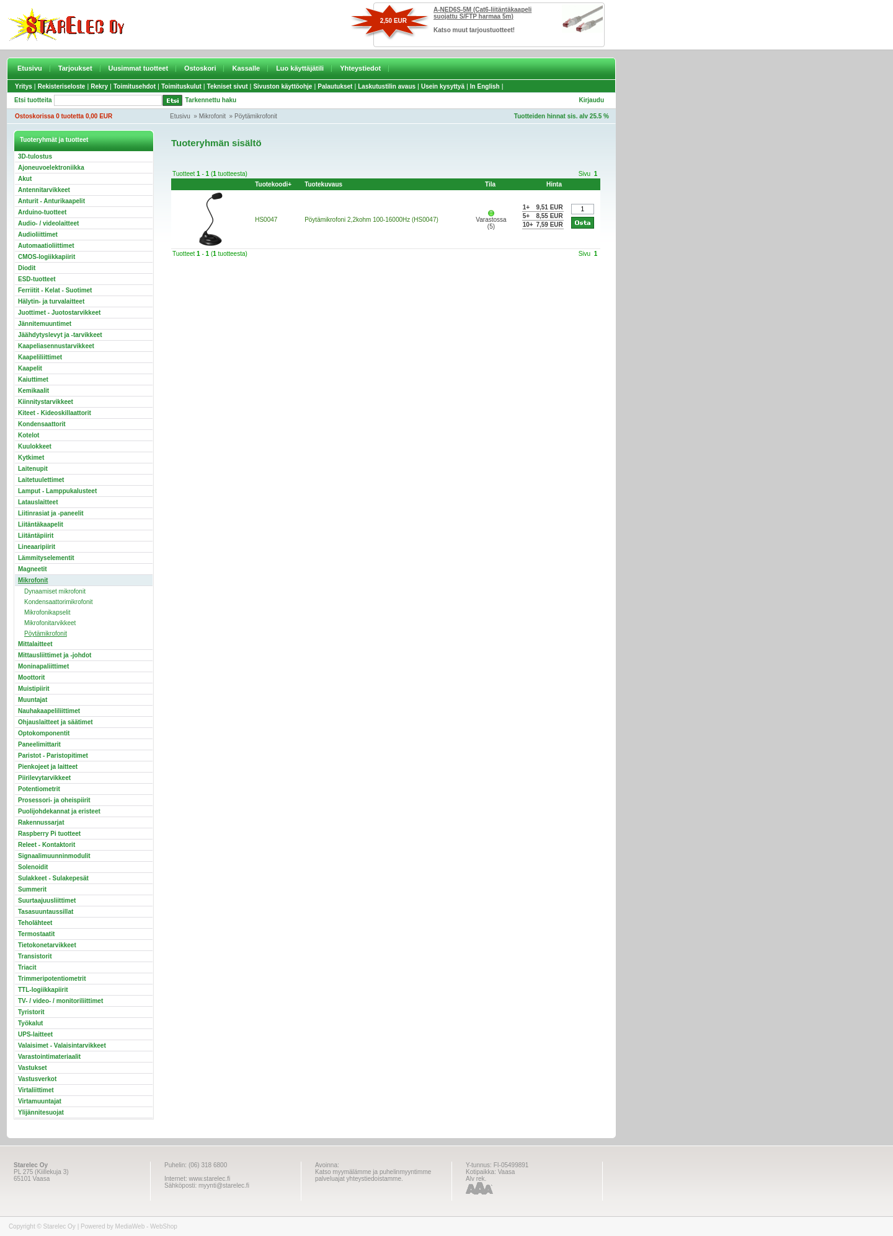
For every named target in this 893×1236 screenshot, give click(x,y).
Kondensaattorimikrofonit (58, 601)
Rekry (99, 86)
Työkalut (30, 1023)
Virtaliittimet (36, 1090)
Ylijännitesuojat (41, 1112)
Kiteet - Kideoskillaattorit (54, 413)
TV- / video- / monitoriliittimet (60, 1000)
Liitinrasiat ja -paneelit (51, 513)
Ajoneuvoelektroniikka (51, 167)
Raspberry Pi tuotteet (49, 833)
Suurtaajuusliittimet (47, 900)
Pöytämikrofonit (255, 116)
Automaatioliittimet (46, 245)
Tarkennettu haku (211, 100)
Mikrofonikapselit (47, 612)
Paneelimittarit (39, 744)
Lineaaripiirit (36, 546)
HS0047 (266, 219)
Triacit (27, 967)
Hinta (554, 184)
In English (485, 86)
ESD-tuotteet (37, 279)
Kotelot (28, 435)
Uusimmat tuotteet (139, 68)
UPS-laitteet (35, 1034)
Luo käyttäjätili (300, 68)
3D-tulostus (35, 156)
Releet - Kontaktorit (46, 844)
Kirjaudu (591, 100)
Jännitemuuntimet (44, 323)
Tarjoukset (75, 68)
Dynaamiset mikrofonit (55, 591)
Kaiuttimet (33, 379)
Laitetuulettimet (41, 479)
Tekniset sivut (227, 86)
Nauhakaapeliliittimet (49, 711)
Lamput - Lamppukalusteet (57, 491)
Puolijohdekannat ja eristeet (59, 811)
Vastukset (32, 1067)
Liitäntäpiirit (35, 535)
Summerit (32, 889)
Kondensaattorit (42, 424)
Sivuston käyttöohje (282, 86)
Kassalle (246, 68)
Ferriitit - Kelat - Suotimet (55, 290)
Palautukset (335, 86)
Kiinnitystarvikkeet (45, 401)
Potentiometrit (39, 789)
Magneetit (32, 569)
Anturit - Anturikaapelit (51, 201)
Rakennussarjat (41, 822)
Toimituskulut (181, 86)
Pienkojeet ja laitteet (48, 766)
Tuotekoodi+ (273, 184)
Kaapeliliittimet (40, 357)
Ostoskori (200, 68)
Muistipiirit (34, 688)
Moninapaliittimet (43, 666)
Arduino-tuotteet (42, 212)
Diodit (26, 268)
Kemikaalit (33, 390)
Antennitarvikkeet (44, 189)
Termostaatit (36, 934)
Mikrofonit (212, 116)
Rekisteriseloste (62, 86)
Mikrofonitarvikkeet (50, 623)
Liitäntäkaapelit (40, 524)
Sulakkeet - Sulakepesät (53, 878)
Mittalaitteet (35, 644)
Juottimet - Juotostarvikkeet (59, 312)
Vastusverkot (37, 1079)
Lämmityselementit (46, 557)
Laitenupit (33, 468)
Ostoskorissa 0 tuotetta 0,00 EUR (63, 116)
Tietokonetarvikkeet (47, 945)
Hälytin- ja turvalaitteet (51, 301)
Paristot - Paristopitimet (53, 755)
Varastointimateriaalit (49, 1056)
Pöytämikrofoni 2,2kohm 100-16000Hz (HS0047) (371, 219)
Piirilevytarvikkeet (44, 777)
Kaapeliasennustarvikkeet (56, 346)
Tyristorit (31, 1012)
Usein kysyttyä (442, 86)
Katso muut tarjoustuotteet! (474, 30)
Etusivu (29, 68)
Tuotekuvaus (323, 184)
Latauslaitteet (38, 502)
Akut (25, 178)
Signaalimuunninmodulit (54, 855)
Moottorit (31, 677)
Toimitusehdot (134, 86)
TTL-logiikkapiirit (43, 989)
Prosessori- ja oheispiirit (54, 800)
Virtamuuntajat (39, 1101)
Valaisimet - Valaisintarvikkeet (62, 1045)
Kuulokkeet (34, 446)
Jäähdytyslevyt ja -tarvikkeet (60, 334)
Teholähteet (35, 922)
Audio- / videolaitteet (48, 223)
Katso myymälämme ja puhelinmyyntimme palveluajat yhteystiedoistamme (373, 1175)
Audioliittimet (38, 234)
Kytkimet (31, 457)
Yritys (23, 86)
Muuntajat (32, 699)
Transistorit (34, 956)
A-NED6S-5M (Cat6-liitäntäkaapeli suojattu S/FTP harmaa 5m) (482, 13)
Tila (490, 184)
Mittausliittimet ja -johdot (54, 655)
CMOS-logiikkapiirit (46, 256)
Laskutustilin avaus (386, 86)
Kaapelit (30, 368)
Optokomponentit (43, 733)
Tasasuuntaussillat (45, 911)
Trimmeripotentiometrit (52, 978)
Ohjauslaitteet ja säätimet (55, 722)
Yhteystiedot (360, 68)
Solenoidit (33, 867)
